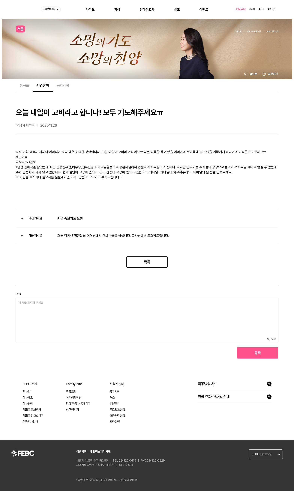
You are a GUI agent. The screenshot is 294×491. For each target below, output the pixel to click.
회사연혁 (27, 403)
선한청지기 (72, 409)
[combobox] (266, 454)
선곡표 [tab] (24, 85)
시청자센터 (117, 384)
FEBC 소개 (30, 384)
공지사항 (115, 391)
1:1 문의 (114, 403)
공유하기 (273, 74)
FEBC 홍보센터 (31, 409)
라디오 (238, 31)
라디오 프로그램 (254, 31)
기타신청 (115, 421)
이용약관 (81, 451)
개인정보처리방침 (100, 451)
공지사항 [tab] (63, 85)
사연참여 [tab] (42, 85)
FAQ (112, 397)
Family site (74, 384)
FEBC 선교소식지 (33, 415)
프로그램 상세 (272, 31)
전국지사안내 (30, 421)
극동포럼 (71, 391)
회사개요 (27, 397)
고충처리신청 (117, 415)
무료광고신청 (117, 409)
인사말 (26, 391)
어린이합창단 (74, 397)
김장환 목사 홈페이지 (78, 403)
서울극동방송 (50, 9)
